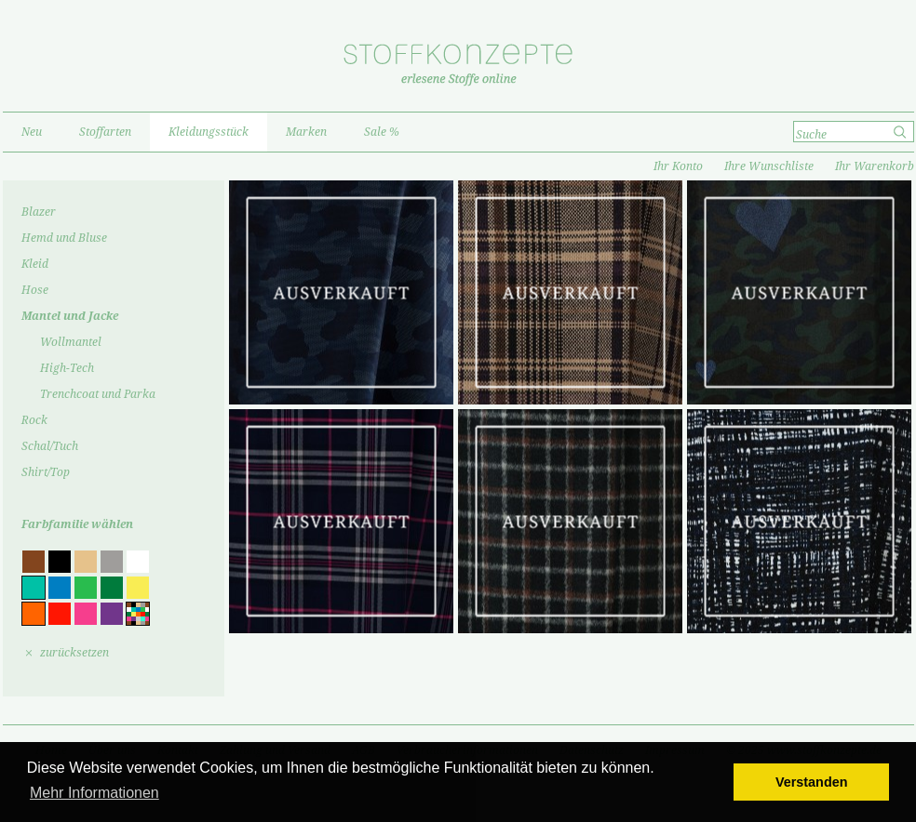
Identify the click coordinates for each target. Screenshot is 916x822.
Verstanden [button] (811, 782)
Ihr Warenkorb (874, 166)
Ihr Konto (678, 166)
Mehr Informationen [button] (94, 793)
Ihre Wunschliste (769, 166)
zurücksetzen (74, 652)
